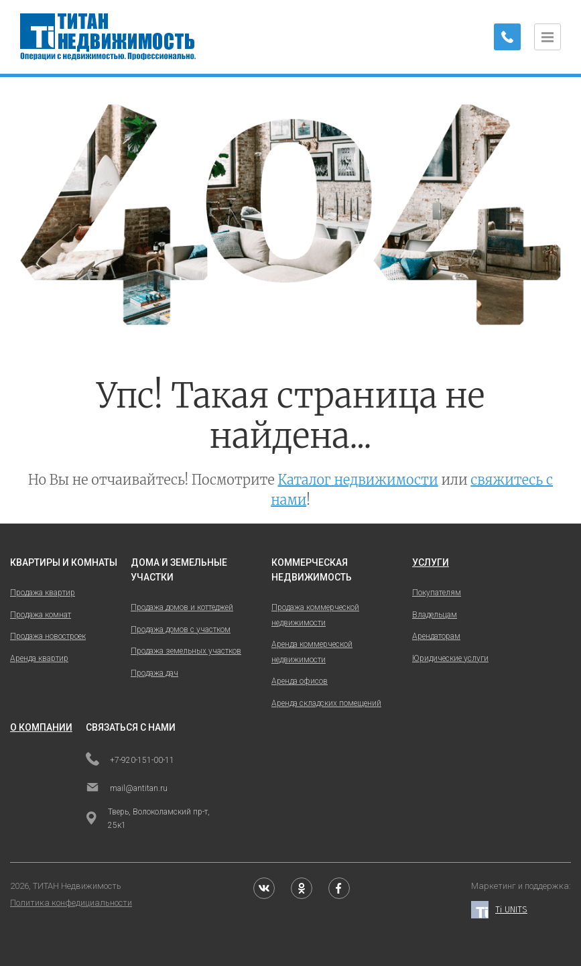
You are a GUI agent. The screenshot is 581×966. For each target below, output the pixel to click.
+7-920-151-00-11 (130, 760)
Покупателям (436, 592)
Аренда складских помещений (326, 703)
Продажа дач (154, 673)
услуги (430, 562)
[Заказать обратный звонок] (507, 36)
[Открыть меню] (547, 36)
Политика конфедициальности (71, 903)
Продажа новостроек (48, 636)
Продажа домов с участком (181, 629)
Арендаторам (436, 636)
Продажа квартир (42, 592)
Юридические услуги (450, 658)
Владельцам (434, 614)
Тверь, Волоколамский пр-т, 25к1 (148, 818)
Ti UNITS (499, 910)
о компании (41, 727)
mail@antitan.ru (127, 788)
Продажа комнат (40, 614)
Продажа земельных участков (186, 651)
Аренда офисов (299, 681)
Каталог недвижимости (357, 479)
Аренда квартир (39, 658)
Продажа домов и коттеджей (182, 607)
